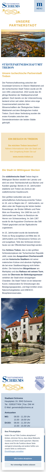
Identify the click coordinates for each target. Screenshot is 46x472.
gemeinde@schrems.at (22, 407)
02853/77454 (15, 404)
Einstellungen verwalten (14, 451)
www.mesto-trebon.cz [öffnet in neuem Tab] (23, 157)
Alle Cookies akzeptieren (23, 458)
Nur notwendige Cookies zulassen (23, 465)
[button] (39, 6)
